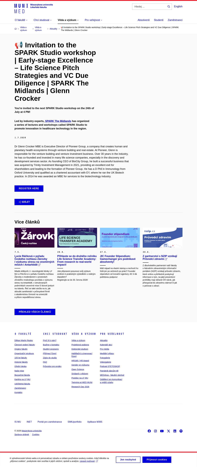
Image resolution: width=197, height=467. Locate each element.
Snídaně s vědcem (80, 374)
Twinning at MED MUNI (82, 382)
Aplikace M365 (94, 422)
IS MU (18, 422)
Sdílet (24, 202)
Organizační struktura (24, 353)
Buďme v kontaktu (51, 345)
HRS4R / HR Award (80, 360)
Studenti (158, 20)
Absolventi (144, 20)
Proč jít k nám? (49, 340)
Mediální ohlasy (107, 353)
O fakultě (23, 333)
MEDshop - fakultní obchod (112, 375)
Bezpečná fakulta (22, 375)
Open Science (78, 369)
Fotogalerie (105, 358)
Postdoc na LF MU (80, 378)
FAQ (45, 362)
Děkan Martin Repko (24, 340)
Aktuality (104, 340)
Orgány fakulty (21, 349)
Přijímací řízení (49, 353)
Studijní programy (51, 349)
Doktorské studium (80, 349)
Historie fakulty (21, 362)
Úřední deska (20, 366)
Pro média (104, 349)
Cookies (35, 434)
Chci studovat (55, 333)
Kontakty (18, 392)
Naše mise (19, 371)
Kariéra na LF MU (22, 379)
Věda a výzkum (84, 333)
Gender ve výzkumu (80, 365)
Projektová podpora (80, 345)
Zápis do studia (50, 358)
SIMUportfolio (75, 422)
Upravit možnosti (89, 463)
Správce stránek (22, 434)
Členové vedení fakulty (25, 345)
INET (29, 422)
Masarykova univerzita (31, 431)
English (178, 6)
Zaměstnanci (175, 20)
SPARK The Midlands (58, 121)
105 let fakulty (21, 358)
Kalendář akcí (106, 345)
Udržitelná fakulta (22, 384)
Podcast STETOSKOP (110, 366)
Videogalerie (105, 362)
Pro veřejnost (112, 333)
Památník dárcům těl (109, 371)
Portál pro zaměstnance (50, 422)
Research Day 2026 (80, 387)
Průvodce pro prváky (52, 366)
